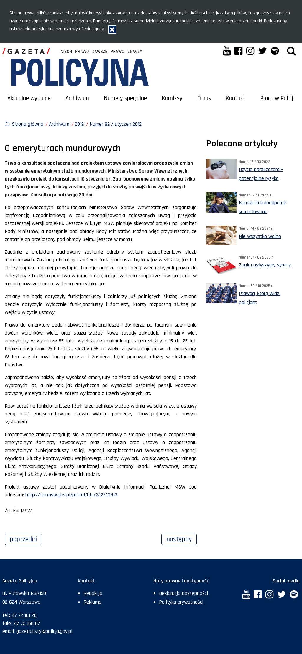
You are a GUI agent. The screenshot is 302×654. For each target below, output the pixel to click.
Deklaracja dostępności (183, 593)
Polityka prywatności (181, 602)
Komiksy (172, 98)
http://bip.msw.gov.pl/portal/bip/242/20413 (71, 494)
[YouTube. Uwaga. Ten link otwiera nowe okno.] (227, 51)
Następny (181, 539)
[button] (291, 51)
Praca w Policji (277, 98)
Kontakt (235, 98)
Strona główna (27, 124)
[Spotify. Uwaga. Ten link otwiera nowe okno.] (274, 51)
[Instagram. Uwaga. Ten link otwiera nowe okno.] (250, 51)
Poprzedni (26, 539)
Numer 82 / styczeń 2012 (116, 124)
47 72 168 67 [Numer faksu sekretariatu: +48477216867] (27, 623)
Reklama (92, 602)
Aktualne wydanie (29, 98)
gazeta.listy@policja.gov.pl (44, 631)
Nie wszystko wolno (260, 236)
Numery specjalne (125, 98)
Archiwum (77, 98)
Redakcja (92, 593)
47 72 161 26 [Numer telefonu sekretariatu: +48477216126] (24, 615)
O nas (204, 98)
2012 (79, 124)
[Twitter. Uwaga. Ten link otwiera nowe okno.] (262, 51)
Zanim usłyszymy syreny (265, 264)
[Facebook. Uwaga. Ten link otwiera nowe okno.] (238, 51)
